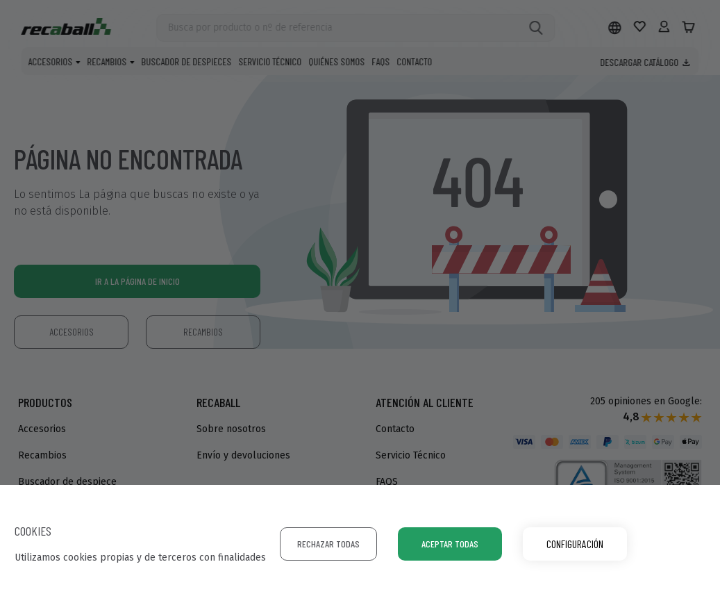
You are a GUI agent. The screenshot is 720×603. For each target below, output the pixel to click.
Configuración (574, 543)
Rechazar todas (328, 544)
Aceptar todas (449, 544)
